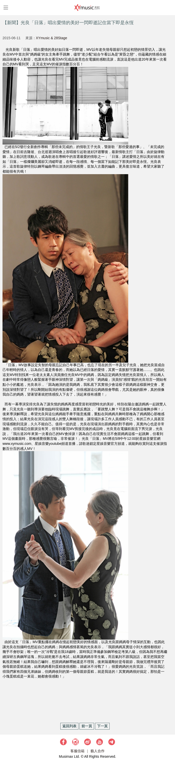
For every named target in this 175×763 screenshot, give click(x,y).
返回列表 (69, 726)
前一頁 (86, 726)
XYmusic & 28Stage (51, 38)
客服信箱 (77, 751)
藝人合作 (98, 751)
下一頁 (102, 726)
